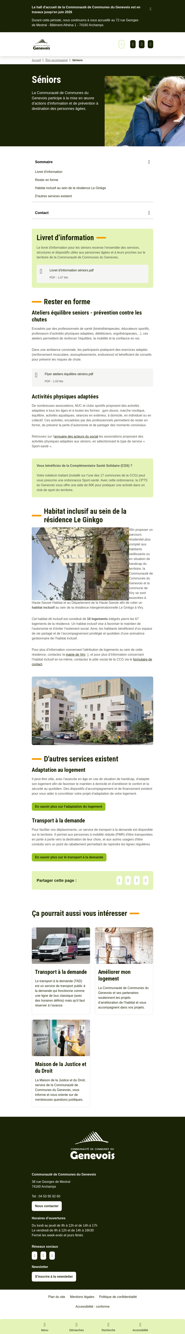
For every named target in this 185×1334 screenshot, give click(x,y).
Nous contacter (46, 1212)
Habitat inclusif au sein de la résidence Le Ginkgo (70, 188)
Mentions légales (82, 1302)
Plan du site (56, 1302)
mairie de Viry (76, 655)
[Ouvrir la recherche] (108, 1326)
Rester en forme (46, 180)
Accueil (36, 60)
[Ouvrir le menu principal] (45, 1326)
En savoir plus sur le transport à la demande (69, 858)
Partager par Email (145, 881)
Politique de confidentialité (118, 1302)
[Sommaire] (92, 162)
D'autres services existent (53, 196)
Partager (119, 881)
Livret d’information (48, 172)
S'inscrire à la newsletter (54, 1282)
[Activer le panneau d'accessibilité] (140, 1327)
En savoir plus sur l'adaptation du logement (68, 807)
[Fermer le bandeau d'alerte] (150, 9)
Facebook (141, 45)
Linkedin (133, 45)
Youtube (150, 45)
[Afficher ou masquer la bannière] (121, 45)
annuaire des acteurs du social (76, 437)
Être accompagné (57, 60)
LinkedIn (128, 881)
